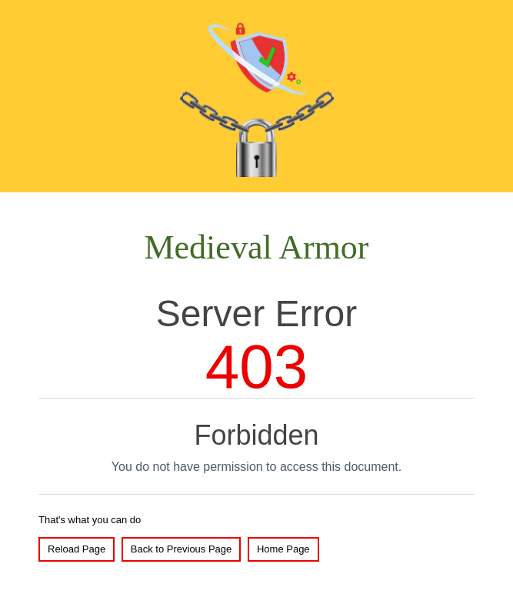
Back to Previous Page (181, 549)
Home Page (283, 549)
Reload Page (76, 549)
